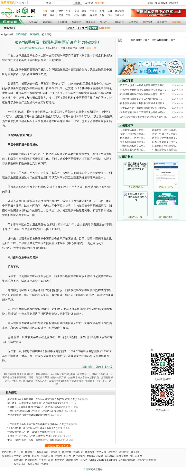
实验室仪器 (19, 463)
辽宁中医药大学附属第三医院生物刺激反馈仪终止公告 (35, 424)
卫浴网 (84, 459)
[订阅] (102, 28)
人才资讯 (133, 22)
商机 (45, 15)
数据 (61, 11)
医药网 (89, 469)
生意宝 (17, 456)
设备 (101, 15)
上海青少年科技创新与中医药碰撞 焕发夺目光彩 (32, 436)
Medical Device (95, 456)
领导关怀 (66, 452)
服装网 (67, 456)
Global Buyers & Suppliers (103, 459)
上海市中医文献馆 (146, 459)
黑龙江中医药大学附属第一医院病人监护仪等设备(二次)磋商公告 (41, 399)
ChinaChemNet (127, 459)
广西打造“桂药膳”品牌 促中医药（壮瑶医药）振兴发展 (35, 411)
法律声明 (112, 452)
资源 (61, 15)
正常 (94, 48)
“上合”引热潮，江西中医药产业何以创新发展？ (31, 428)
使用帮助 (89, 452)
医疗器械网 (42, 452)
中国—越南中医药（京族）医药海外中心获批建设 (33, 440)
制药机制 (110, 456)
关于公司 (18, 452)
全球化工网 (47, 456)
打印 (99, 366)
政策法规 (119, 11)
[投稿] (108, 28)
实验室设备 (33, 463)
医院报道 (148, 22)
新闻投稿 (163, 3)
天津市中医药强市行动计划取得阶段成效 (28, 414)
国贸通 (26, 456)
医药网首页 (21, 34)
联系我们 (135, 452)
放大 (89, 48)
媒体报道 (78, 452)
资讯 (76, 11)
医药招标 (176, 22)
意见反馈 (101, 452)
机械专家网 (122, 456)
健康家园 (90, 22)
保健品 (93, 15)
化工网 (35, 456)
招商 (45, 11)
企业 (68, 11)
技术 (110, 15)
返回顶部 (87, 366)
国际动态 (119, 22)
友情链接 (124, 452)
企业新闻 (62, 22)
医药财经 (76, 22)
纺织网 (58, 456)
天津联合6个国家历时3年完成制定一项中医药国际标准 (35, 407)
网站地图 (173, 3)
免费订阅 (152, 3)
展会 (52, 15)
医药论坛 (119, 15)
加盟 (50, 459)
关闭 (108, 366)
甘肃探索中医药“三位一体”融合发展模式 (28, 432)
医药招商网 (31, 459)
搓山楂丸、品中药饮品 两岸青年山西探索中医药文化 (34, 403)
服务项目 (55, 452)
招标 (83, 15)
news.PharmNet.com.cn (31, 48)
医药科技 (162, 22)
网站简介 (30, 452)
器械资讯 (47, 22)
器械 (101, 11)
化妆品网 (59, 459)
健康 (83, 11)
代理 (52, 11)
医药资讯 (35, 34)
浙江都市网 (136, 456)
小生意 (42, 459)
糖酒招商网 (72, 459)
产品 (68, 15)
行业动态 (33, 22)
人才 (110, 11)
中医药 (93, 11)
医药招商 (18, 459)
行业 (76, 15)
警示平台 (105, 22)
